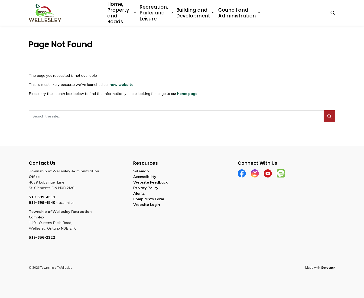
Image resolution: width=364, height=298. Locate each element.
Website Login (146, 204)
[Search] (329, 116)
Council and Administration (237, 13)
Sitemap (141, 171)
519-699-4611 (42, 196)
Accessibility (144, 176)
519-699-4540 (42, 202)
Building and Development (193, 13)
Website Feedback (150, 182)
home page (187, 93)
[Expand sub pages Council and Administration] (259, 13)
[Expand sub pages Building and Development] (213, 13)
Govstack (328, 267)
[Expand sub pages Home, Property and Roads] (135, 13)
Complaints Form (148, 199)
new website (121, 84)
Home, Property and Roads (118, 13)
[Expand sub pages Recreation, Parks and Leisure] (172, 13)
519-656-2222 (42, 237)
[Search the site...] (182, 116)
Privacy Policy (145, 187)
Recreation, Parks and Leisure (154, 12)
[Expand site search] (332, 13)
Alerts (139, 193)
